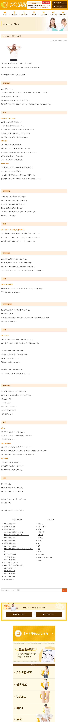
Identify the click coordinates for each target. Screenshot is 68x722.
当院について (14, 13)
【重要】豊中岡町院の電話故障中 (13, 565)
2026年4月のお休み (9, 529)
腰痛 (39, 546)
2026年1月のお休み (9, 543)
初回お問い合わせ (60, 2)
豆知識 (40, 551)
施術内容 (40, 535)
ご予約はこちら (50, 614)
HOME (5, 13)
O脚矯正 (40, 524)
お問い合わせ (63, 13)
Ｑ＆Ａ (39, 560)
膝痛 (39, 549)
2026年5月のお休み (9, 526)
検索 (64, 590)
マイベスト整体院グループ (15, 5)
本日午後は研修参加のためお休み (13, 532)
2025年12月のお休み (10, 546)
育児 (39, 543)
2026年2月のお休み (9, 540)
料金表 (34, 13)
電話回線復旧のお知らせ (11, 562)
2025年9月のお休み (9, 559)
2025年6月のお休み (9, 573)
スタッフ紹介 (44, 13)
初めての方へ (24, 13)
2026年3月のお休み (9, 537)
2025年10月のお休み (10, 557)
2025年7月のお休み (9, 571)
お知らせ (40, 529)
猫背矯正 (40, 537)
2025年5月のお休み (9, 576)
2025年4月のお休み (9, 579)
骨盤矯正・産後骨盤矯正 (45, 557)
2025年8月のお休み (9, 568)
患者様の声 (41, 532)
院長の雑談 (41, 554)
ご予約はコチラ (60, 6)
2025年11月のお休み (10, 554)
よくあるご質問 (53, 13)
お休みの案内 (42, 526)
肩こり (40, 540)
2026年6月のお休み (9, 524)
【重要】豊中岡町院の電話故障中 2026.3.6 (16, 535)
